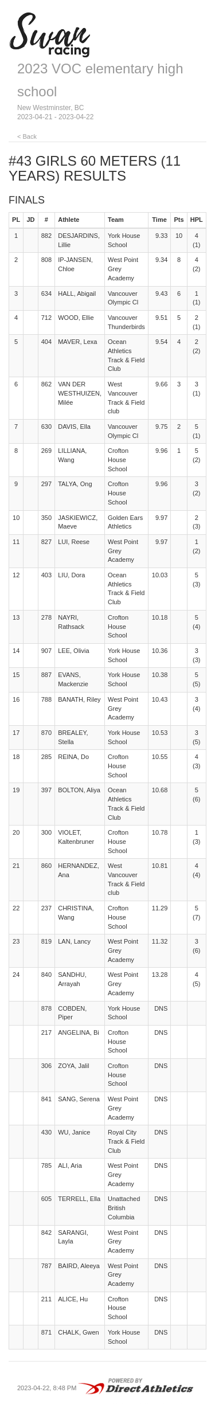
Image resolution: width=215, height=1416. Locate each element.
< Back (27, 136)
